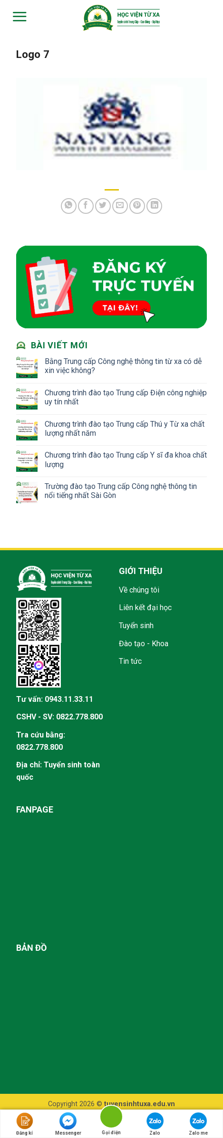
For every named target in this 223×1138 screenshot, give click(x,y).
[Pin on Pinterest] (137, 206)
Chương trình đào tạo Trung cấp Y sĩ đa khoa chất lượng (126, 459)
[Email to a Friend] (120, 206)
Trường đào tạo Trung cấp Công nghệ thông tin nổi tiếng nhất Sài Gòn (121, 491)
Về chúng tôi (139, 589)
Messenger (68, 1124)
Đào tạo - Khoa (143, 643)
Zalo (155, 1124)
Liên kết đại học (145, 607)
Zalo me (198, 1124)
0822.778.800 (79, 716)
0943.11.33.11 (69, 699)
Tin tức (130, 661)
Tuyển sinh (136, 625)
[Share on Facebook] (86, 206)
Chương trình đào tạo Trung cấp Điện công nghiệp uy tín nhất (126, 397)
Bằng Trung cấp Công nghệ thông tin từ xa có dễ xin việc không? (123, 366)
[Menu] (18, 16)
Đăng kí (24, 1124)
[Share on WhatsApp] (69, 206)
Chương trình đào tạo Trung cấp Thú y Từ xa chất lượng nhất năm (124, 429)
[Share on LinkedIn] (154, 206)
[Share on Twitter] (103, 206)
